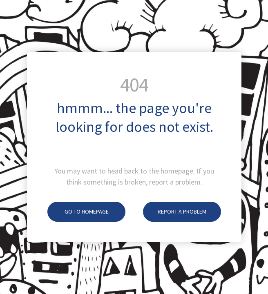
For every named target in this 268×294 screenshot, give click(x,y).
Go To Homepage (78, 211)
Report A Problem (174, 211)
